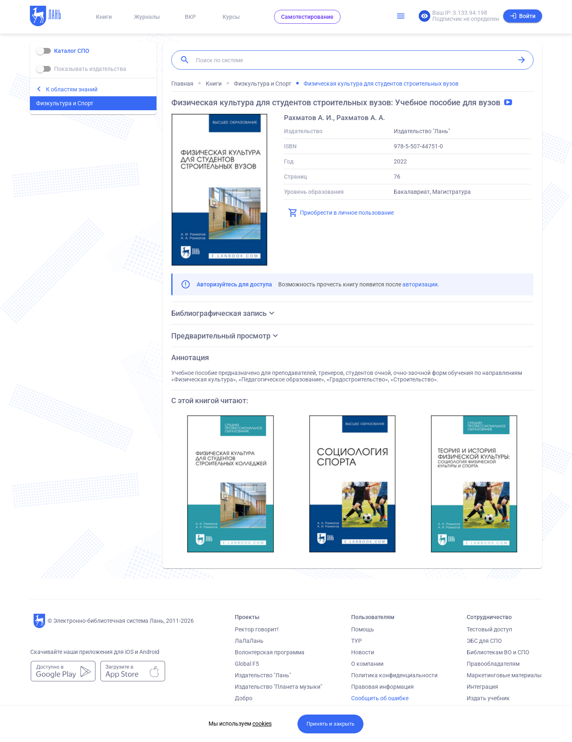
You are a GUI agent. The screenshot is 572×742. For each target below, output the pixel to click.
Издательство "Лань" (263, 675)
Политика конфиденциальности (394, 675)
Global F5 (247, 663)
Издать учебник (488, 698)
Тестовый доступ (489, 629)
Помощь (362, 629)
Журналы (147, 17)
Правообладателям (493, 663)
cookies (262, 723)
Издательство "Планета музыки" (278, 686)
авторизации (420, 284)
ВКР (190, 17)
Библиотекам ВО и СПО (498, 652)
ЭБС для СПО (484, 641)
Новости (362, 652)
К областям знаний (72, 89)
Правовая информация (382, 686)
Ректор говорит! (257, 629)
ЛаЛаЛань (249, 641)
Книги (104, 17)
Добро (243, 698)
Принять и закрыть (330, 724)
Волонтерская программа (269, 652)
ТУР (356, 641)
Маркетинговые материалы (504, 675)
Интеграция (482, 686)
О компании (367, 663)
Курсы (231, 17)
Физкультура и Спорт (64, 103)
